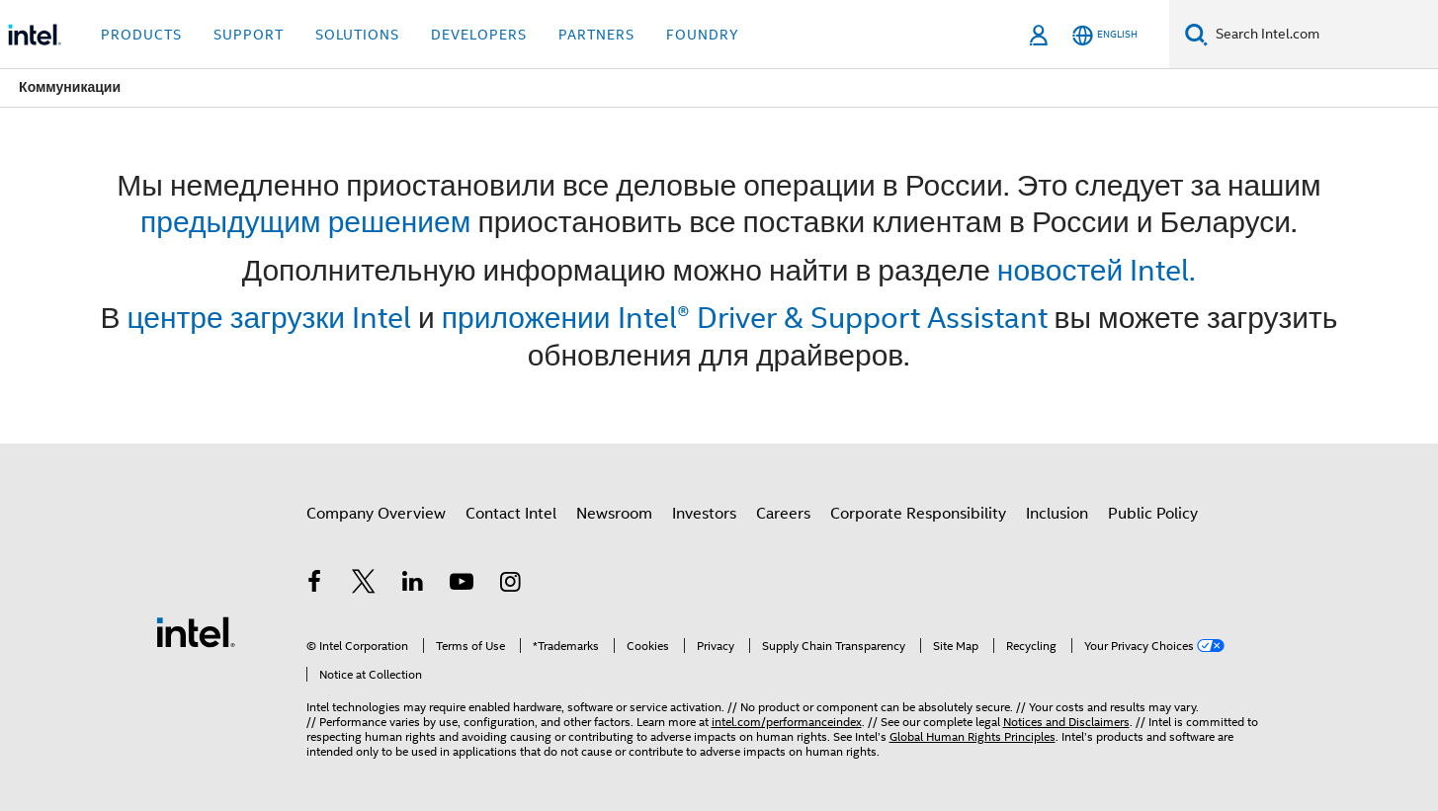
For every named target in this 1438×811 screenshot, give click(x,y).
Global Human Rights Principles (972, 736)
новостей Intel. (1096, 270)
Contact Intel (510, 514)
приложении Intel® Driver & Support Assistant (745, 317)
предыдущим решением (305, 221)
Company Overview (376, 514)
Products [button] (141, 34)
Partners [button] (596, 34)
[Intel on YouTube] (461, 585)
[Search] (1196, 34)
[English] (1104, 35)
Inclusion (1057, 514)
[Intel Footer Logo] (195, 631)
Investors (704, 514)
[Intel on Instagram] (511, 585)
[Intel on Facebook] (315, 585)
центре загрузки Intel (269, 317)
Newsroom (614, 514)
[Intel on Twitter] (364, 585)
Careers (783, 514)
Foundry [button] (702, 34)
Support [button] (248, 34)
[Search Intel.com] (1323, 34)
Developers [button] (479, 34)
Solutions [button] (357, 34)
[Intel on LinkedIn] (413, 585)
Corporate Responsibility (918, 514)
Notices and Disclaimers (1066, 721)
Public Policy (1153, 514)
